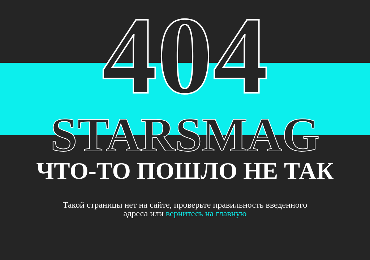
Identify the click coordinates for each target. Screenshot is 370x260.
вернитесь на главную (206, 213)
